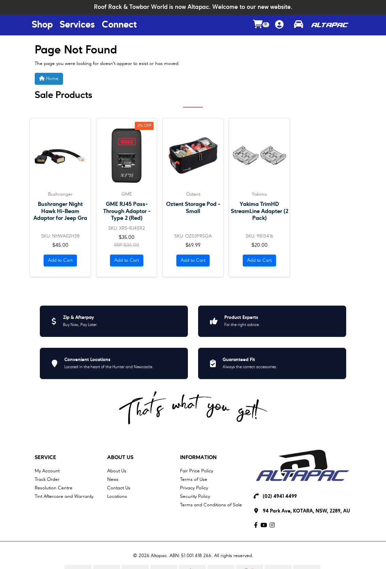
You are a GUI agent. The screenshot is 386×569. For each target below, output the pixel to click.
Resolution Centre (54, 488)
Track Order (47, 479)
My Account (47, 471)
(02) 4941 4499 (280, 496)
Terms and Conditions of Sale (211, 505)
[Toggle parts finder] (298, 25)
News (112, 479)
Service (45, 457)
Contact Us (118, 488)
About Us (120, 457)
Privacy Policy (194, 488)
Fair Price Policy (196, 471)
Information (198, 457)
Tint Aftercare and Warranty (64, 496)
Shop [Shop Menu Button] (42, 25)
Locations (117, 496)
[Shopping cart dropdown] (261, 25)
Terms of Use (193, 479)
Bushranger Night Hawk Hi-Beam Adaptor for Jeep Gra (60, 211)
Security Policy (195, 496)
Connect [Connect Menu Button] (119, 25)
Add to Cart (60, 260)
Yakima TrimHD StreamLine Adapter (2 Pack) (259, 211)
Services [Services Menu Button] (77, 25)
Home (49, 78)
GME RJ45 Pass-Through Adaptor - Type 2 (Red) (126, 211)
